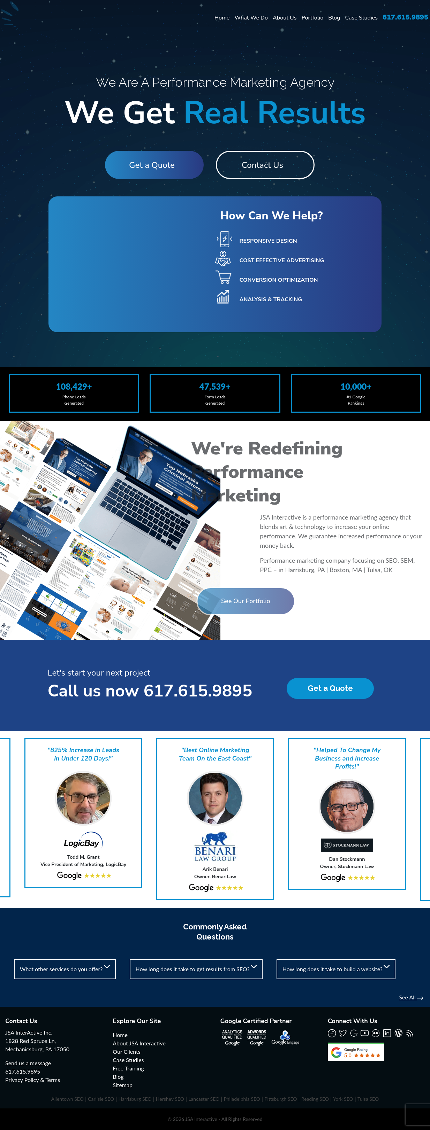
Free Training (128, 1068)
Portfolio (313, 18)
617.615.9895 (405, 17)
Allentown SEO (67, 1099)
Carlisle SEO (101, 1099)
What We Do (251, 18)
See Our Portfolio (189, 601)
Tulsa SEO (368, 1099)
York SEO (343, 1099)
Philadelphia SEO (242, 1099)
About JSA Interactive (139, 1043)
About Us (284, 18)
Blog (334, 18)
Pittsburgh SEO (280, 1099)
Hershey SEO (170, 1099)
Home (222, 18)
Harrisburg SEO (134, 1099)
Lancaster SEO (203, 1099)
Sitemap (123, 1085)
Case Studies (361, 18)
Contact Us (263, 165)
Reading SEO (315, 1099)
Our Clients (126, 1051)
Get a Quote (151, 165)
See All (411, 997)
